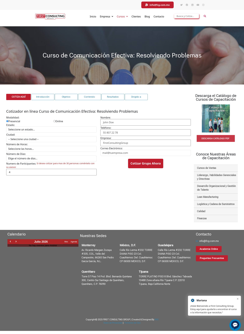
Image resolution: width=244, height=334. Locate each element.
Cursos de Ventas (206, 168)
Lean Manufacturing (207, 196)
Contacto (159, 16)
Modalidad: (12, 117)
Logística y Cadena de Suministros (216, 204)
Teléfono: (105, 128)
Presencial (13, 121)
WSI (156, 319)
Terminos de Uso (132, 323)
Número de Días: (16, 154)
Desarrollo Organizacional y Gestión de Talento (216, 188)
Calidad (201, 211)
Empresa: (105, 138)
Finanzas (202, 218)
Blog (147, 16)
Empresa (106, 16)
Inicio (93, 16)
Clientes (136, 16)
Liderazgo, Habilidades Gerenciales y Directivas (216, 177)
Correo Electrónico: (111, 148)
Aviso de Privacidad (112, 323)
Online (58, 121)
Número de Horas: (17, 144)
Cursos (122, 16)
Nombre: (105, 117)
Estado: (10, 125)
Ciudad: (10, 134)
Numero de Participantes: (21, 163)
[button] (18, 97)
